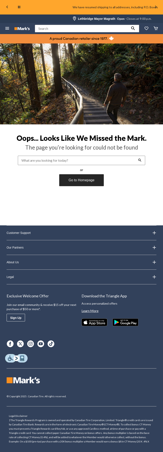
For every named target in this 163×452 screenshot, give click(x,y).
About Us (81, 262)
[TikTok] (51, 343)
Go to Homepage (81, 180)
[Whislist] (146, 28)
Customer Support (81, 233)
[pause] (19, 7)
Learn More (90, 311)
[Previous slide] (7, 7)
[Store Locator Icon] (74, 18)
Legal (81, 277)
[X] (20, 343)
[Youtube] (40, 343)
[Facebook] (10, 343)
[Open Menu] (7, 28)
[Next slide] (156, 7)
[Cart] (156, 28)
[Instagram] (30, 343)
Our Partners (81, 247)
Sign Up (15, 318)
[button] (133, 28)
